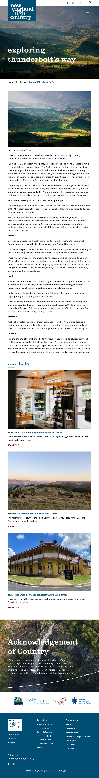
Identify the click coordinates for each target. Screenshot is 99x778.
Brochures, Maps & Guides (78, 736)
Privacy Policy (58, 771)
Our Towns (70, 744)
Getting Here (72, 740)
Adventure (42, 720)
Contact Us (71, 748)
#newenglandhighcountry (21, 758)
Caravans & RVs (46, 743)
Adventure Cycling (45, 724)
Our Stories (21, 82)
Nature (11, 742)
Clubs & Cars (45, 740)
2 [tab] (46, 709)
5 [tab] (52, 709)
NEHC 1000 (44, 728)
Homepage (13, 734)
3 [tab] (48, 709)
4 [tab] (50, 709)
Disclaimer (69, 771)
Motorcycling (45, 736)
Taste (39, 747)
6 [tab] (55, 709)
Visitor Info (72, 728)
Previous (6, 701)
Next (93, 701)
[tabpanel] (18, 701)
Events (69, 724)
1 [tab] (44, 709)
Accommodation (73, 733)
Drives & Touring (44, 732)
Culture (12, 738)
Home (10, 82)
